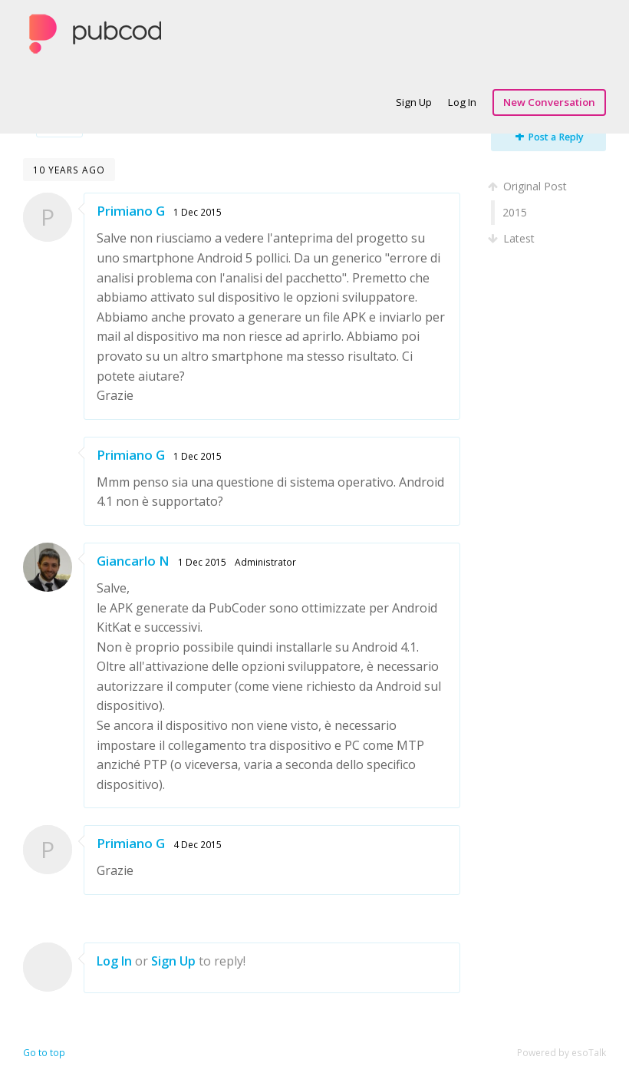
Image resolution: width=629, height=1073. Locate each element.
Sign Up (414, 102)
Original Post (529, 186)
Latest (513, 238)
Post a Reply (549, 137)
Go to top (44, 1052)
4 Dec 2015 (197, 844)
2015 (514, 212)
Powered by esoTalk (561, 1052)
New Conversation (549, 102)
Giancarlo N (133, 561)
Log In (462, 102)
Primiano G (131, 211)
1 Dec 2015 (197, 212)
